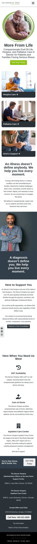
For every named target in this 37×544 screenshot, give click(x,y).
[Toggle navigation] (33, 3)
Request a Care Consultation (18, 326)
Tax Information (18, 523)
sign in (28, 541)
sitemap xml (16, 541)
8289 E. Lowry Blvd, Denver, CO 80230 (18, 483)
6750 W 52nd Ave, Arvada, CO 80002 (18, 512)
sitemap (9, 541)
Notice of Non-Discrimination (18, 527)
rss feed (23, 541)
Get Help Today (18, 62)
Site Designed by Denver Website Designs (18, 535)
